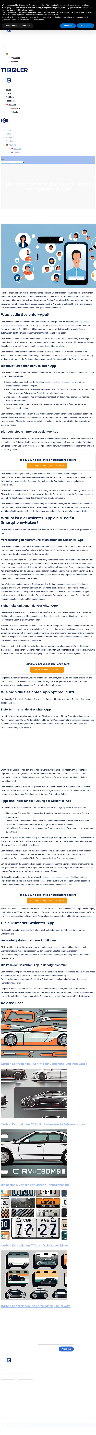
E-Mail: (29, 1342)
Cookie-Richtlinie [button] (16, 10)
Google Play (25, 1376)
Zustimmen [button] (85, 26)
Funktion (10, 46)
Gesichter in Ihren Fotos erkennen (59, 382)
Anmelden (66, 1349)
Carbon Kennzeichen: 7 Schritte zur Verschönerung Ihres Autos (44, 1064)
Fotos (8, 43)
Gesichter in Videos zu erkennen (56, 877)
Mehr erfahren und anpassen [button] (18, 26)
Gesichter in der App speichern (72, 355)
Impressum (11, 1394)
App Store (8, 1376)
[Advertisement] (48, 748)
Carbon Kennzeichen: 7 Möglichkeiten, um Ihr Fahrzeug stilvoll (43, 1124)
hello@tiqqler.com (14, 1369)
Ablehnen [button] (68, 26)
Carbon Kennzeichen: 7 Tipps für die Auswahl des (34, 1245)
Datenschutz (11, 1398)
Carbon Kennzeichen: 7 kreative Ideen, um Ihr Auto (36, 1306)
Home (8, 39)
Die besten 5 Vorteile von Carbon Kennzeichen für (35, 1185)
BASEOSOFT (18, 1424)
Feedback (10, 50)
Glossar (9, 1390)
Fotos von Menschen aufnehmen (63, 325)
